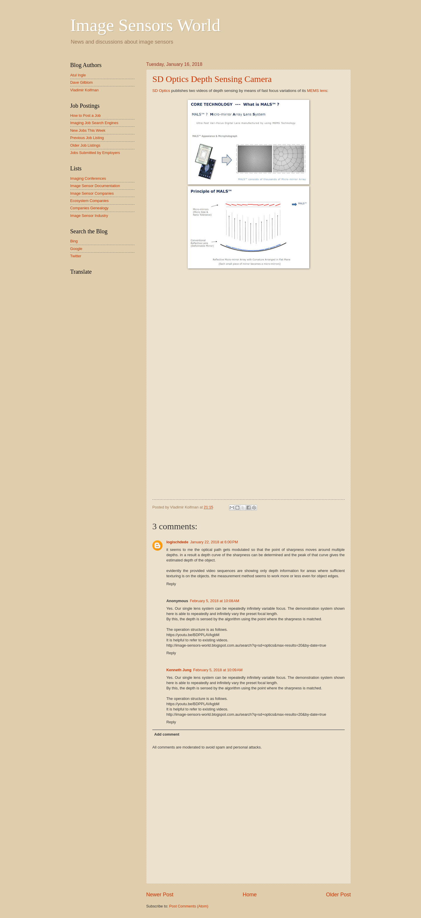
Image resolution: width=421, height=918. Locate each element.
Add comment (166, 734)
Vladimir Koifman (84, 90)
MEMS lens (317, 90)
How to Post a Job (85, 115)
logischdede (177, 542)
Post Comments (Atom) (188, 906)
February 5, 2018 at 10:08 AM (214, 601)
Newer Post (159, 895)
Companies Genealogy (89, 208)
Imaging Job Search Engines (94, 123)
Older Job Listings (85, 145)
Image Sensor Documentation (95, 186)
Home (250, 895)
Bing (74, 241)
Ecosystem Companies (89, 200)
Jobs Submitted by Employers (95, 152)
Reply (171, 584)
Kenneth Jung (178, 670)
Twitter (75, 256)
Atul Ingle (78, 75)
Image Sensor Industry (89, 215)
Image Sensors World (145, 25)
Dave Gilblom (81, 82)
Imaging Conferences (88, 178)
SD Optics (161, 90)
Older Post (338, 895)
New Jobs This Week (87, 130)
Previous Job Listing (87, 138)
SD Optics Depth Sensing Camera (212, 79)
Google (76, 248)
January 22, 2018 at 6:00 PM (214, 542)
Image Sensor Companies (92, 193)
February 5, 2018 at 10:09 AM (218, 670)
